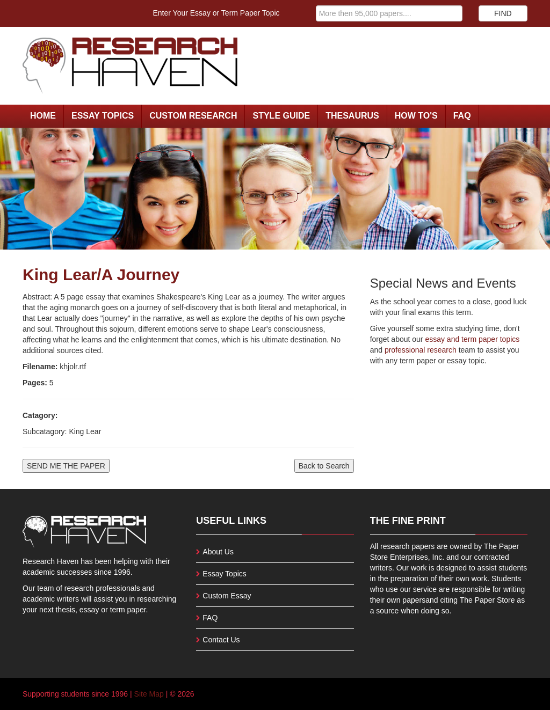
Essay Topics (102, 115)
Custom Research (193, 115)
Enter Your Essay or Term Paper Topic (216, 13)
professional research (421, 350)
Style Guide (281, 115)
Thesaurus (352, 115)
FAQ (462, 115)
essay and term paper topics (471, 339)
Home (43, 115)
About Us (218, 551)
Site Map (149, 694)
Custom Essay (226, 595)
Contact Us (221, 639)
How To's (416, 115)
